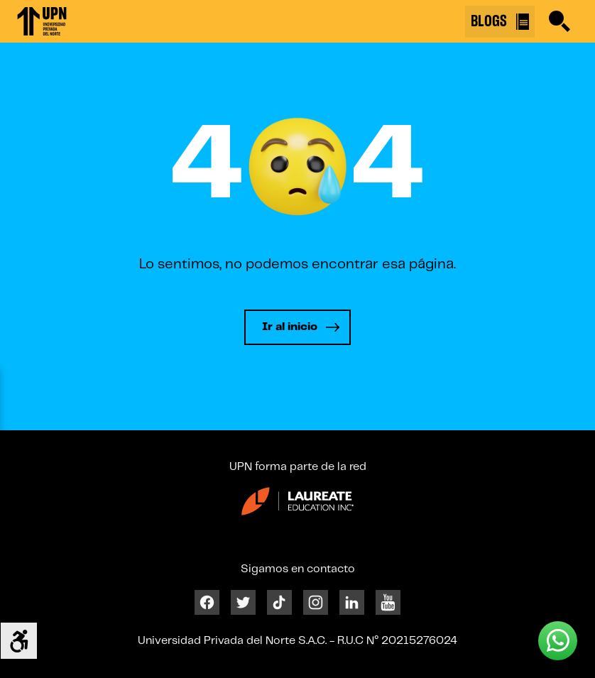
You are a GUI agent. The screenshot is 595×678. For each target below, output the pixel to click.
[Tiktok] (279, 602)
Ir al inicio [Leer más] (289, 327)
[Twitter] (243, 602)
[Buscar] (559, 21)
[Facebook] (207, 602)
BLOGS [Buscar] (500, 21)
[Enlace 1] (42, 21)
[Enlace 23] (297, 506)
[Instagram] (315, 602)
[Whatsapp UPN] (557, 640)
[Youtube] (388, 602)
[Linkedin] (351, 602)
